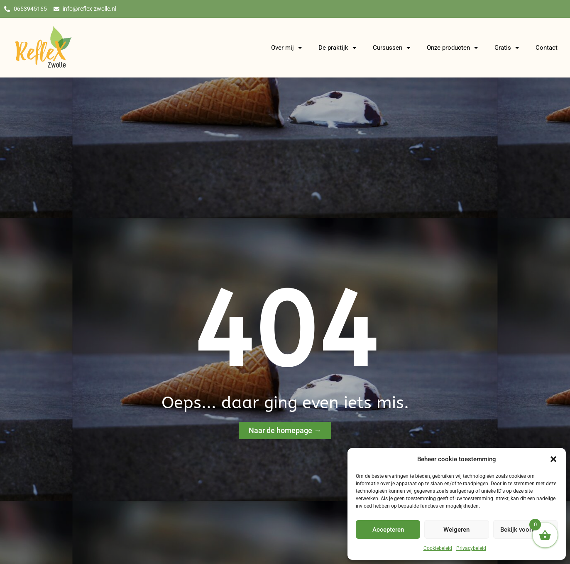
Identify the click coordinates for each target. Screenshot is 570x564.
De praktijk (337, 48)
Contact (547, 48)
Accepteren (388, 529)
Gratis (506, 48)
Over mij (286, 48)
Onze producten (452, 48)
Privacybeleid (471, 548)
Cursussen (391, 48)
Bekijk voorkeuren (525, 529)
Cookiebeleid (437, 548)
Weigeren (456, 529)
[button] (553, 459)
